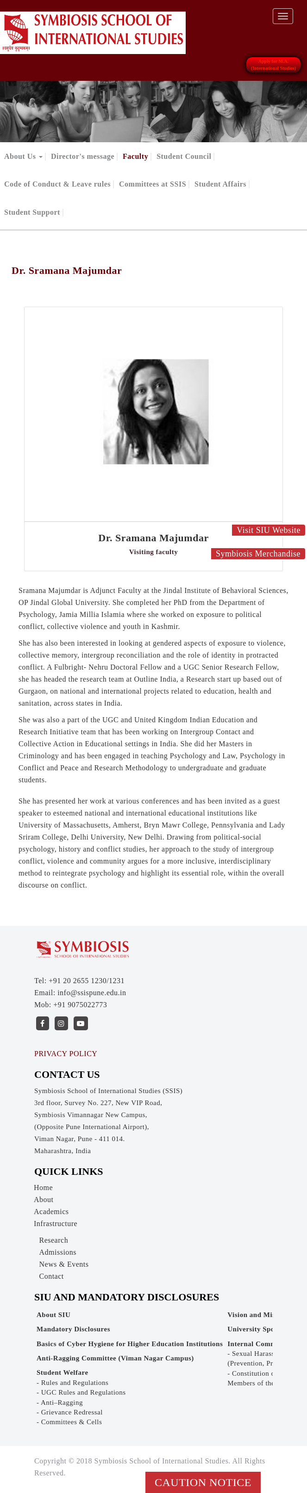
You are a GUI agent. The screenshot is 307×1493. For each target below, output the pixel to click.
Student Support (32, 212)
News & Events (64, 1264)
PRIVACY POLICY (65, 1054)
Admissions (58, 1252)
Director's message (82, 156)
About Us (23, 156)
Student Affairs (220, 184)
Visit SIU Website (269, 530)
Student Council (184, 156)
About (44, 1199)
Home (43, 1187)
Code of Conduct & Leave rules (57, 184)
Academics (51, 1211)
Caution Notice (203, 1482)
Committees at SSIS (152, 184)
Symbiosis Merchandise (258, 553)
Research (54, 1240)
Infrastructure (55, 1223)
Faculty (135, 156)
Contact (51, 1276)
